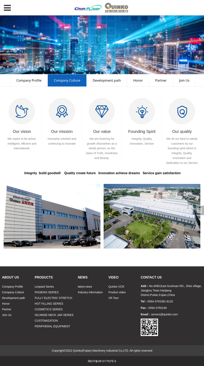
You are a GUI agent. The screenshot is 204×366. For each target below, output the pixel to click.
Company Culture (67, 80)
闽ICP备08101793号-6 (102, 361)
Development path (107, 80)
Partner (161, 80)
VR (110, 298)
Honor (138, 80)
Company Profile (28, 80)
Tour (116, 298)
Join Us (184, 80)
